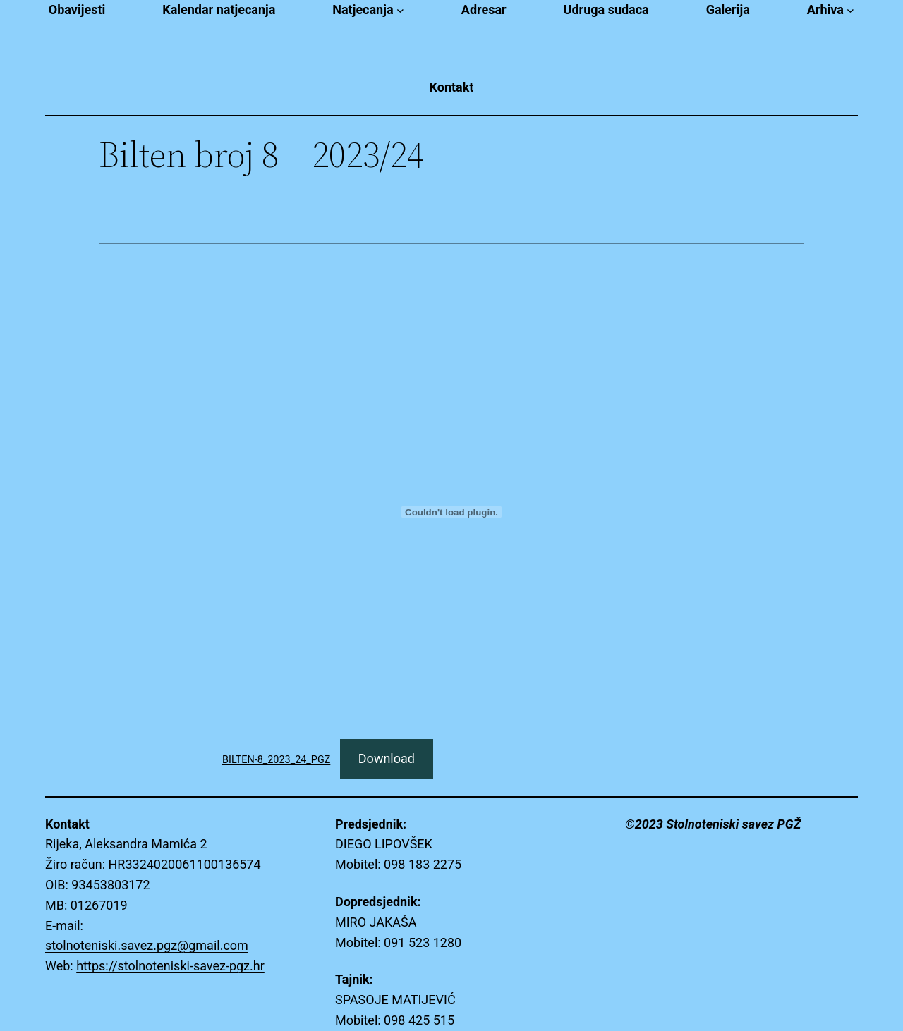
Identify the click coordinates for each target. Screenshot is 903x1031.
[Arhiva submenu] (850, 10)
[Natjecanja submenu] (400, 10)
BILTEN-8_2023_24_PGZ (276, 760)
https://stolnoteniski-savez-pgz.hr (170, 965)
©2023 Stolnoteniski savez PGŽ (713, 824)
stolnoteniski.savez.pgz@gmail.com (146, 945)
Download (386, 758)
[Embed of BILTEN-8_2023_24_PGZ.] (451, 512)
